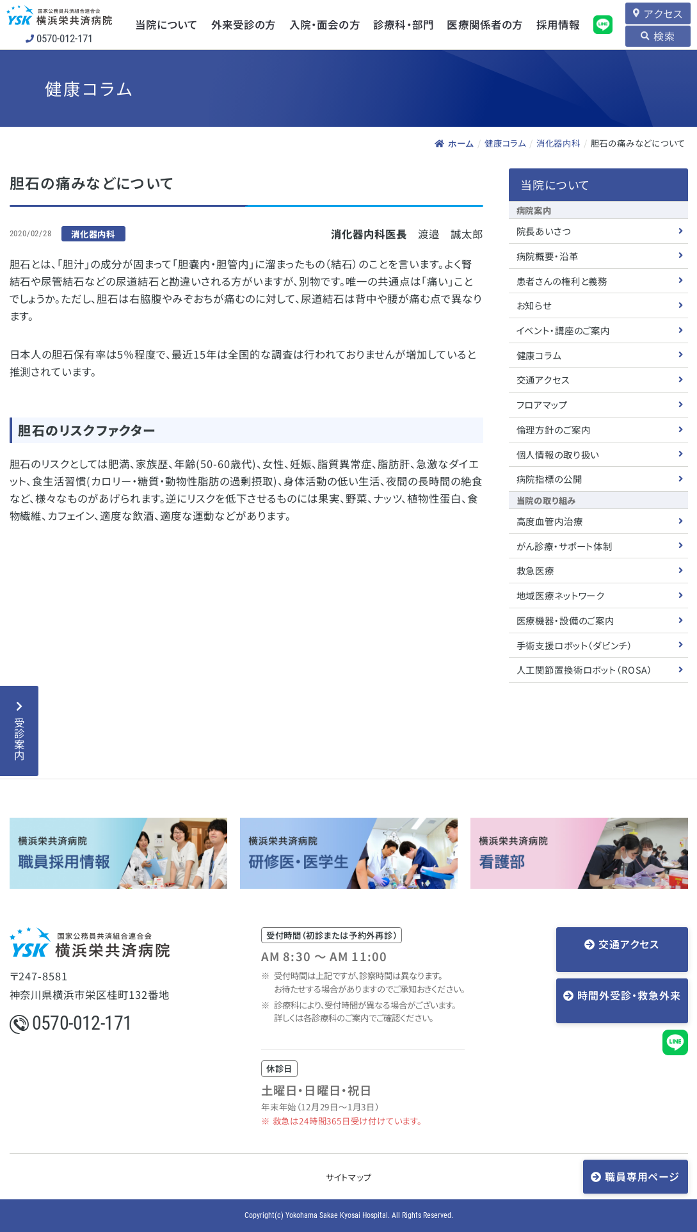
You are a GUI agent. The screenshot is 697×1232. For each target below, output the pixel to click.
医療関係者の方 (480, 24)
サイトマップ (349, 1176)
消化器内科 (558, 142)
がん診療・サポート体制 (565, 545)
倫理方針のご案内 (554, 428)
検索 (661, 36)
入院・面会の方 (321, 24)
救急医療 (535, 570)
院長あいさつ (544, 230)
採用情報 (552, 24)
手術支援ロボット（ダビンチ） (575, 644)
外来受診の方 (241, 24)
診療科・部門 (399, 24)
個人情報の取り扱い (558, 453)
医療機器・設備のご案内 (566, 619)
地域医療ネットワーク (561, 594)
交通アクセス (543, 378)
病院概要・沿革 (548, 255)
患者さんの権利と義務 (562, 280)
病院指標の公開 (549, 478)
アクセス (660, 12)
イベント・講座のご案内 (564, 329)
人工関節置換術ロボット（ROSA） (585, 669)
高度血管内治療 (550, 520)
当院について (164, 24)
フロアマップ (542, 403)
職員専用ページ (643, 1175)
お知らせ (534, 304)
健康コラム (505, 142)
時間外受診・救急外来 (629, 984)
